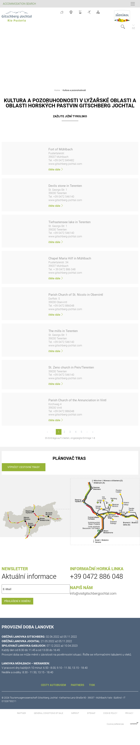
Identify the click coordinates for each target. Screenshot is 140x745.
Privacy (129, 718)
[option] (70, 56)
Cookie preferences (115, 729)
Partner (21, 718)
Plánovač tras (69, 460)
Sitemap (91, 718)
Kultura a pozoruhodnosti (74, 90)
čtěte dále (55, 169)
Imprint (75, 718)
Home (57, 90)
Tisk (92, 689)
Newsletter (15, 570)
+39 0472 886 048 (96, 578)
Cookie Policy (110, 718)
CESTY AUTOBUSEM (54, 689)
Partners (78, 689)
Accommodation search (19, 3)
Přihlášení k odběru (20, 604)
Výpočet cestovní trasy (24, 469)
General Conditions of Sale (49, 718)
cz (133, 28)
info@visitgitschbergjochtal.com (93, 595)
